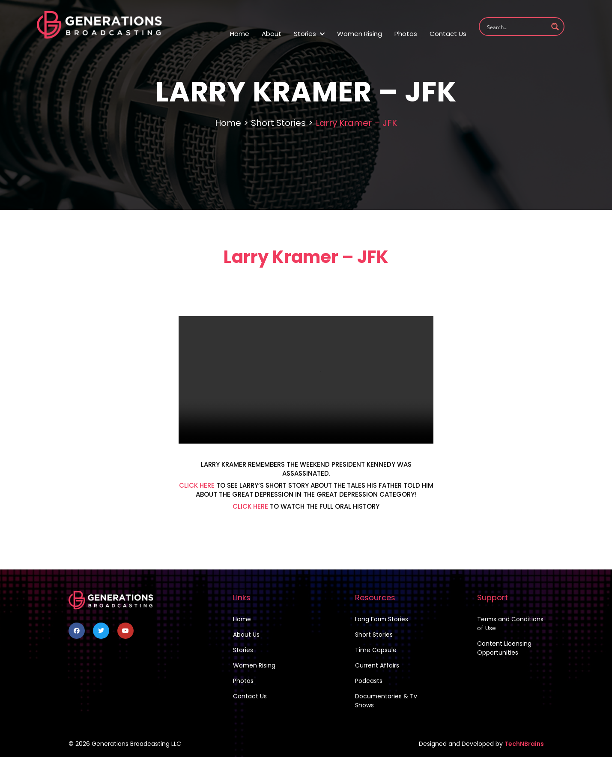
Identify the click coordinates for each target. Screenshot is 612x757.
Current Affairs (377, 665)
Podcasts (368, 681)
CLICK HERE (197, 485)
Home (239, 33)
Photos (405, 33)
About (271, 33)
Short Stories (278, 123)
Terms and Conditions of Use (510, 623)
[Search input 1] (516, 26)
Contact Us (448, 33)
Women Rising (359, 33)
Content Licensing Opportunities (504, 648)
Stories (309, 33)
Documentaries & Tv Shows (386, 700)
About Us (246, 634)
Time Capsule (376, 650)
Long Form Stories (381, 619)
